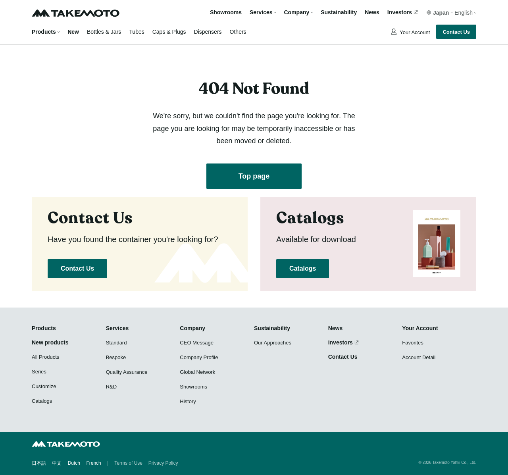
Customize (44, 386)
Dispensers (208, 32)
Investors (399, 12)
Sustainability (339, 12)
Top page (254, 176)
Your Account (414, 32)
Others (238, 32)
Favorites (412, 343)
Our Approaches (272, 343)
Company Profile (199, 357)
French (93, 463)
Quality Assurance (127, 372)
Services (117, 328)
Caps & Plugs (169, 32)
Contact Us (456, 32)
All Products (45, 357)
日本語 (39, 463)
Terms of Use (128, 463)
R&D (111, 387)
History (188, 401)
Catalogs (302, 268)
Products (44, 32)
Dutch (74, 463)
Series (39, 372)
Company (192, 328)
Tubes (136, 32)
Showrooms (226, 12)
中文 (57, 463)
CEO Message (197, 343)
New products (50, 342)
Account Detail (418, 357)
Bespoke (116, 357)
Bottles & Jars (104, 32)
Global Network (197, 372)
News (372, 12)
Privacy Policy (163, 463)
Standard (116, 343)
